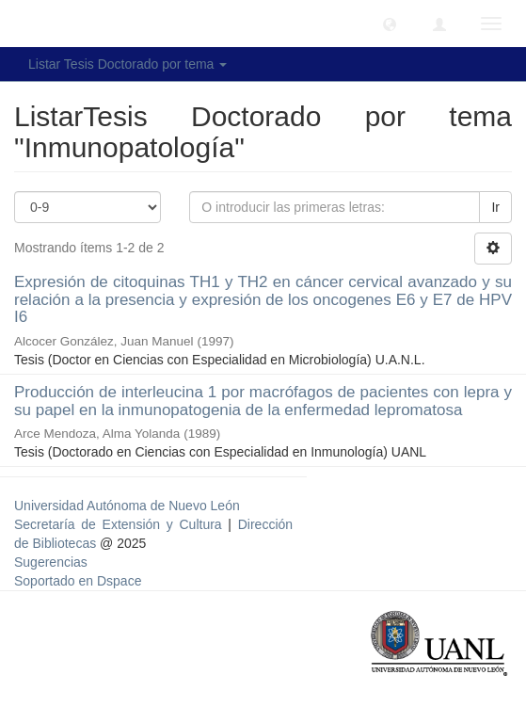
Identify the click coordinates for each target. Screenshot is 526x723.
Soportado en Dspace (77, 580)
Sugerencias (51, 562)
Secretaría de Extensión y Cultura (121, 524)
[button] (389, 24)
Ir (495, 207)
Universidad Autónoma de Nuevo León (127, 505)
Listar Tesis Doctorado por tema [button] (127, 64)
